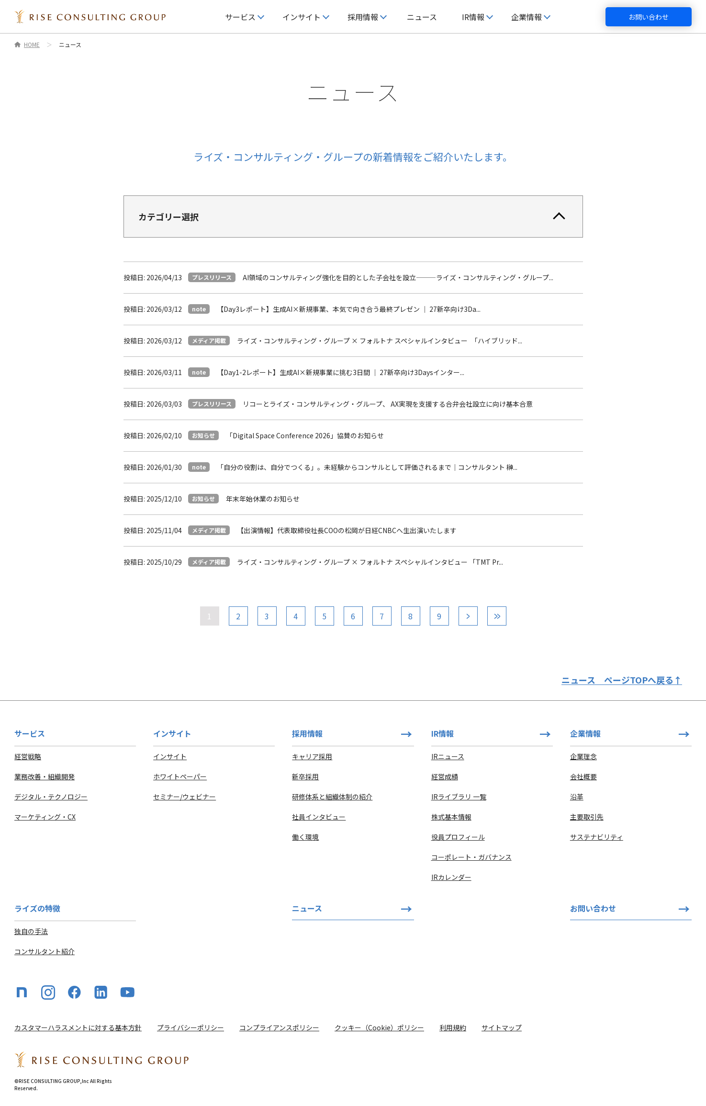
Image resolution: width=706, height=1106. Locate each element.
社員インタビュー (319, 816)
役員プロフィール (458, 837)
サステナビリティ (596, 837)
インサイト (170, 756)
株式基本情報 (451, 816)
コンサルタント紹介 (44, 951)
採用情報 (307, 733)
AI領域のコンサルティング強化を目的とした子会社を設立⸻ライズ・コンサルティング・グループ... (398, 277)
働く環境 (305, 837)
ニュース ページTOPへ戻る (621, 679)
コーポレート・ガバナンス (471, 857)
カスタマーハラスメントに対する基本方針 (78, 1027)
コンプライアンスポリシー (279, 1027)
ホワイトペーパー (180, 776)
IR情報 (442, 733)
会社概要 (583, 776)
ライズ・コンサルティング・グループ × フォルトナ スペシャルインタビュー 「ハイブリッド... (379, 340)
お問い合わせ (648, 17)
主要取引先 (587, 816)
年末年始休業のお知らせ (263, 498)
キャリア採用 (312, 756)
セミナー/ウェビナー (184, 796)
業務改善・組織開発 (44, 776)
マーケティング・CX (45, 816)
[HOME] (90, 17)
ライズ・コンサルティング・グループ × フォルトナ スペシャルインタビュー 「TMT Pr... (370, 562)
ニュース (422, 17)
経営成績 (444, 776)
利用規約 (452, 1027)
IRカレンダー (451, 877)
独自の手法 (31, 931)
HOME (32, 44)
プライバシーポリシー (190, 1027)
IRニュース (447, 756)
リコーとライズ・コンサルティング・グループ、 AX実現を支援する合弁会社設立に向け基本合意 (388, 404)
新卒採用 (305, 776)
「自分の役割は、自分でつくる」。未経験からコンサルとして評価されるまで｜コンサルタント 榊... (367, 467)
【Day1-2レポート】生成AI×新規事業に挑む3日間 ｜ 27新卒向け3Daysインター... (340, 372)
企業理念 (583, 756)
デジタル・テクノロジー (51, 796)
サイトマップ (502, 1027)
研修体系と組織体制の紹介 (332, 796)
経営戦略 (27, 756)
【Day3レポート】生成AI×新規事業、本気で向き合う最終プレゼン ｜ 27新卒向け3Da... (349, 309)
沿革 (576, 796)
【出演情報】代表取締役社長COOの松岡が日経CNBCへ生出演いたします (347, 530)
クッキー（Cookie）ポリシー (379, 1027)
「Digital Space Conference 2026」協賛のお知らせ (305, 435)
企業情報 (585, 733)
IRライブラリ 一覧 (458, 796)
